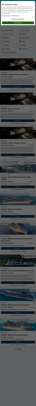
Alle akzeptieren (18, 22)
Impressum (8, 15)
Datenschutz (16, 15)
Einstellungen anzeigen (18, 19)
